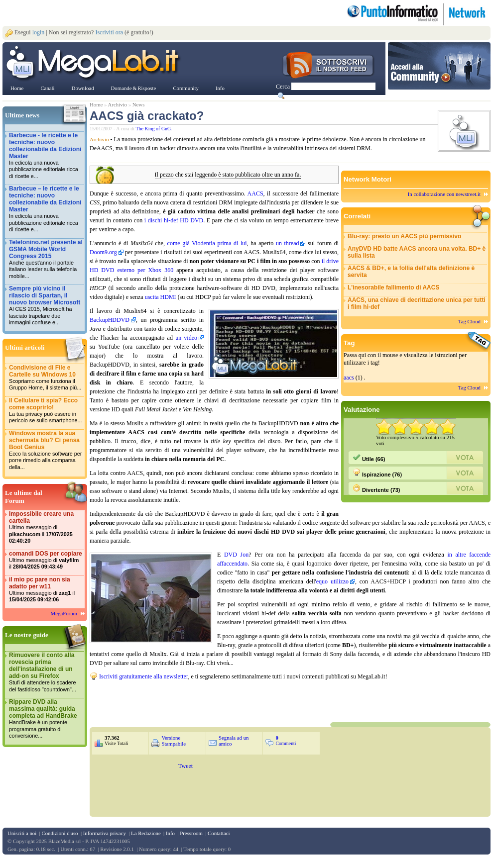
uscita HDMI (160, 296)
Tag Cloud (469, 321)
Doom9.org (103, 252)
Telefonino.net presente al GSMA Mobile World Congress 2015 (46, 259)
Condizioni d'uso (59, 833)
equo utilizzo (332, 581)
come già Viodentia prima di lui (207, 243)
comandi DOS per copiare (46, 560)
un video (186, 337)
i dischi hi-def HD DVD (173, 220)
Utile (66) (369, 457)
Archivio (117, 104)
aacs (349, 377)
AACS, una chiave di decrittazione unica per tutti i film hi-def (417, 303)
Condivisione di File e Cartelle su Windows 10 (46, 377)
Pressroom (191, 833)
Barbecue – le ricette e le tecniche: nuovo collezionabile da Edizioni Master (46, 209)
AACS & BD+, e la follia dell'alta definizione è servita (411, 272)
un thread (287, 243)
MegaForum (64, 613)
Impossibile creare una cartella (46, 527)
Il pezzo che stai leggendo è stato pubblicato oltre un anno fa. (228, 175)
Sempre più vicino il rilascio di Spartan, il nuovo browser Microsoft (46, 305)
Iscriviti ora (109, 32)
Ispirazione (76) (377, 473)
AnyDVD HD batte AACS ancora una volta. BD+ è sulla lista (417, 252)
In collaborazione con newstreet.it (444, 194)
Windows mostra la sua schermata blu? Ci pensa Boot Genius (46, 450)
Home (96, 104)
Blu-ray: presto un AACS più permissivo (404, 236)
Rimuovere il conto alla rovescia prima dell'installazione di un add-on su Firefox (46, 672)
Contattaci (219, 833)
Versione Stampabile (173, 741)
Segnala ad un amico (234, 741)
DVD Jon (236, 554)
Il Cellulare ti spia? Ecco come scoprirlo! (46, 410)
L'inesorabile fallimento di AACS (393, 287)
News (138, 104)
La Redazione (146, 833)
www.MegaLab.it (94, 64)
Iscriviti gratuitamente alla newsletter (143, 676)
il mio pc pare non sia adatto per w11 (46, 589)
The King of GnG (153, 128)
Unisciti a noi (21, 833)
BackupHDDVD (109, 319)
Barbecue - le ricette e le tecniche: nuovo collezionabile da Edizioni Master (46, 156)
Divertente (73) (376, 488)
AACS (255, 193)
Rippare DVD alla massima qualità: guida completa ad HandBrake (46, 719)
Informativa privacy (104, 833)
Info (170, 833)
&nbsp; (209, 700)
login (38, 32)
